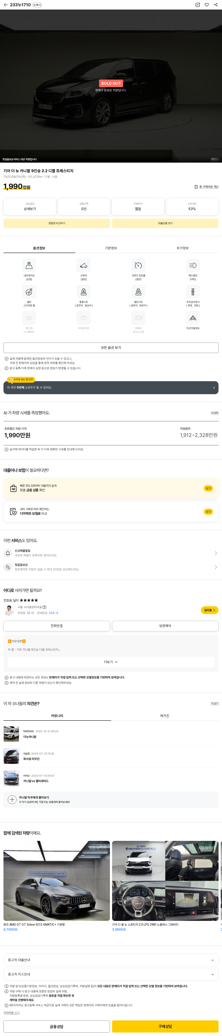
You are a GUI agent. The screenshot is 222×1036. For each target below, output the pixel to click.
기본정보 (111, 248)
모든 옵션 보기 (111, 348)
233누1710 (26, 4)
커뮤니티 (57, 716)
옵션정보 (39, 248)
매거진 (164, 716)
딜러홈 (208, 610)
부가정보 (183, 248)
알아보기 (111, 488)
